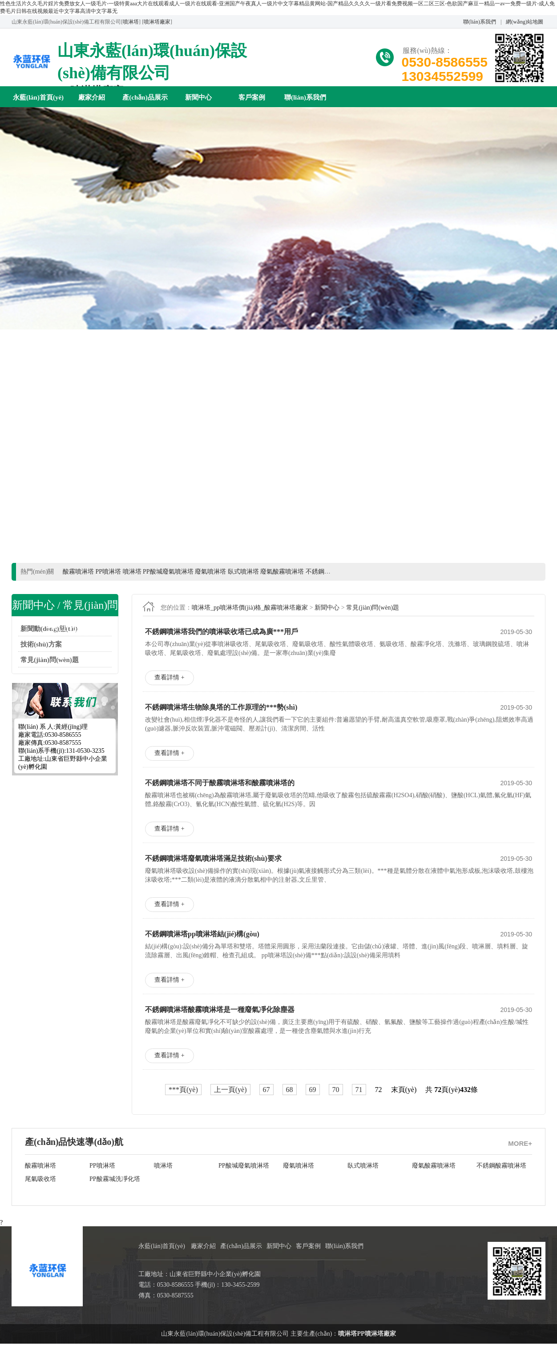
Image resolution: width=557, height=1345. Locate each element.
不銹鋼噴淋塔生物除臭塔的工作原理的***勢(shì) (221, 708)
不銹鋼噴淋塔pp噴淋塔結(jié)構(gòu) (202, 935)
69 (312, 1091)
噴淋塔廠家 (157, 22)
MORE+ (520, 1144)
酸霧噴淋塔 (40, 1167)
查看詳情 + (169, 678)
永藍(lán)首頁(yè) (38, 97)
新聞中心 (198, 97)
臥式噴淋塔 (363, 1167)
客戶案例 (251, 97)
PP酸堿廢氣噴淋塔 (243, 1167)
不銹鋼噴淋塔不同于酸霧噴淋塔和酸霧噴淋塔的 (220, 784)
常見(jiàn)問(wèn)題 (49, 661)
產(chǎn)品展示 (144, 97)
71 (359, 1091)
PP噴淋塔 (102, 1167)
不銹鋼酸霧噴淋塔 (501, 1167)
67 (266, 1091)
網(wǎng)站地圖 (524, 22)
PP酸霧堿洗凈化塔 (114, 1180)
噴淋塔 (131, 22)
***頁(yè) (183, 1091)
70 (335, 1091)
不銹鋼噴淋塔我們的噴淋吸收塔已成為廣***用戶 (221, 633)
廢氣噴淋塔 (298, 1167)
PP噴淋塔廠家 (376, 1335)
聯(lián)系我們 (479, 22)
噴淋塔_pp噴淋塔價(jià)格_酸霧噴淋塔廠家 (250, 609)
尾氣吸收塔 (40, 1180)
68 (289, 1091)
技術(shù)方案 (41, 645)
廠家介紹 (91, 97)
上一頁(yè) (230, 1091)
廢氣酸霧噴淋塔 (434, 1167)
